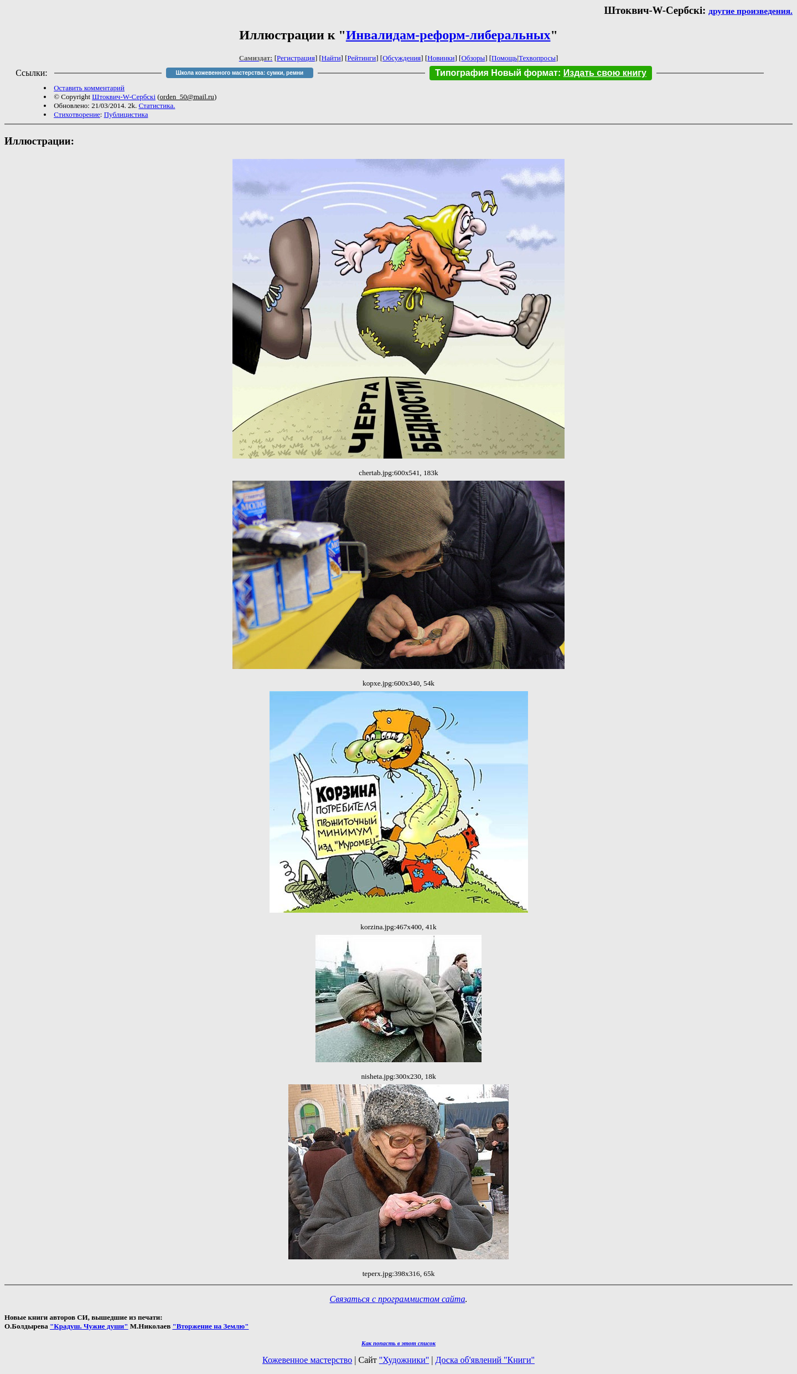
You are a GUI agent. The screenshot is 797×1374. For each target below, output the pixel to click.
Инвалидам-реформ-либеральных (448, 35)
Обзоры (473, 58)
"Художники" (404, 1360)
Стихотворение (77, 114)
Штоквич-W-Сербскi (124, 96)
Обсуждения (401, 58)
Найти (331, 58)
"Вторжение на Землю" (210, 1326)
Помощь (504, 58)
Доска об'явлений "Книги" (485, 1360)
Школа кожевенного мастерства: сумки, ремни (239, 73)
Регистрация (296, 58)
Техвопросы (537, 58)
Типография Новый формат (496, 73)
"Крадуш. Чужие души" (89, 1326)
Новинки (440, 58)
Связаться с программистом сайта (397, 1299)
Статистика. (156, 105)
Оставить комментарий (89, 88)
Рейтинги (362, 58)
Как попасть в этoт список (398, 1343)
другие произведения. (750, 11)
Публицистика (126, 114)
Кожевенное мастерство (307, 1360)
